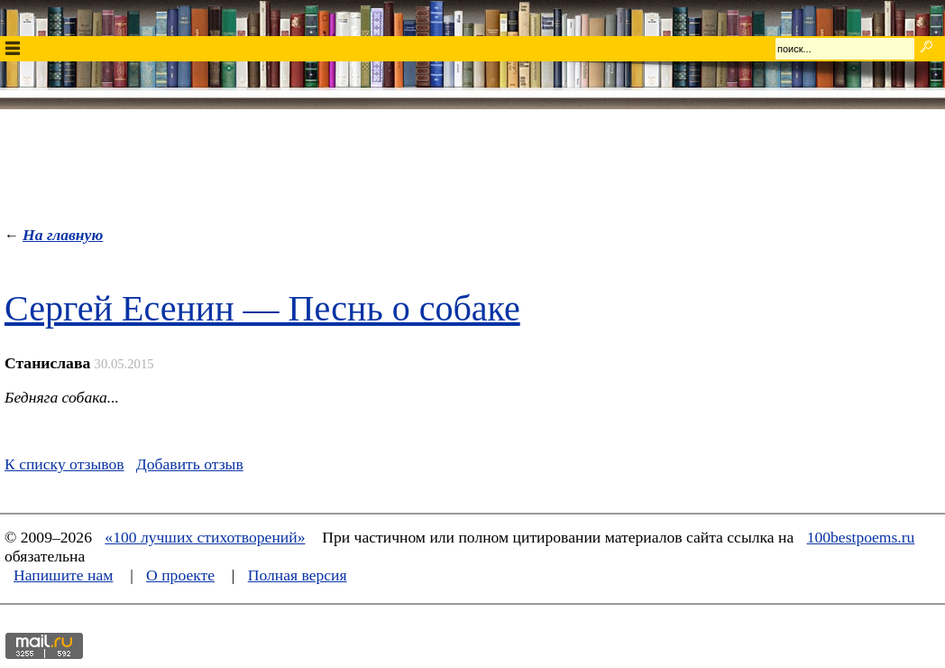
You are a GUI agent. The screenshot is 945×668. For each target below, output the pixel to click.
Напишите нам (63, 575)
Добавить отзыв (189, 464)
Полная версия (297, 575)
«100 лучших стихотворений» (205, 537)
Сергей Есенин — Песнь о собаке (262, 308)
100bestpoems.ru (861, 537)
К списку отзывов (64, 464)
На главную (63, 235)
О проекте (180, 575)
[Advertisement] (472, 163)
